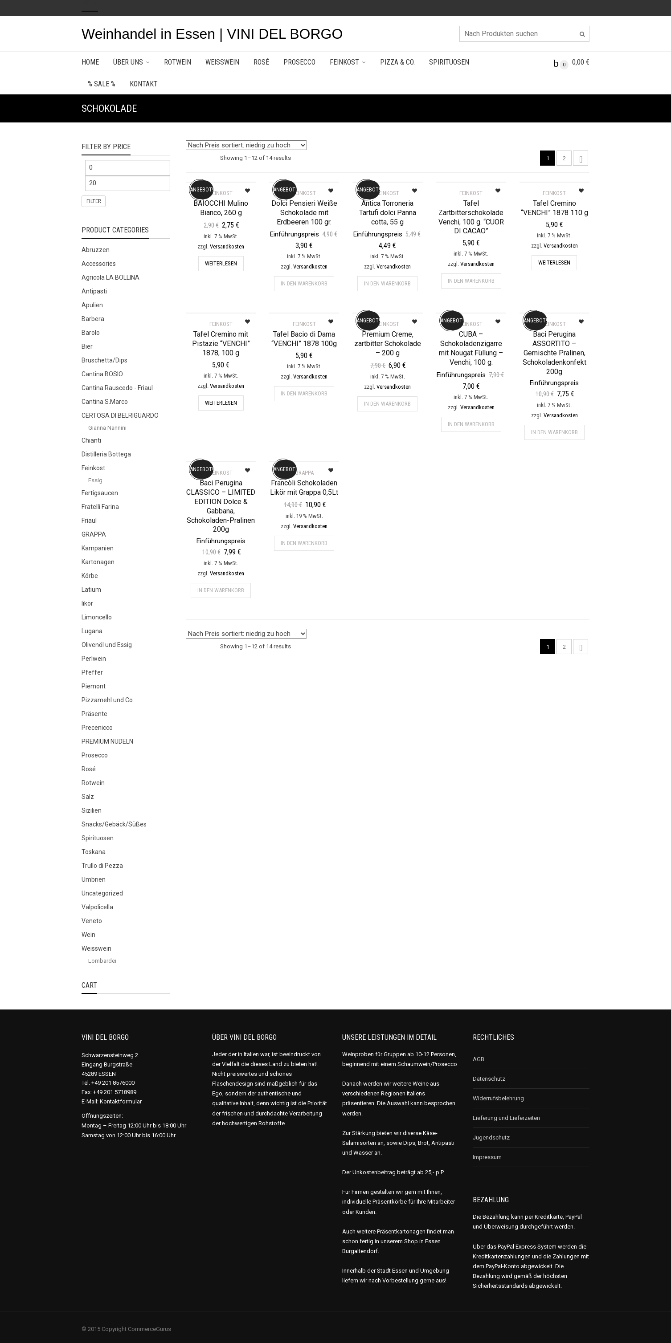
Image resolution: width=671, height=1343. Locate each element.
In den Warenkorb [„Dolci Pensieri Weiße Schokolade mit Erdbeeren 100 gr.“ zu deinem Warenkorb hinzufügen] (304, 283)
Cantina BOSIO (102, 374)
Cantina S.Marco (105, 401)
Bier (87, 346)
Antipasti (94, 291)
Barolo (91, 332)
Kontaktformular (121, 1101)
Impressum (487, 1157)
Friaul (89, 520)
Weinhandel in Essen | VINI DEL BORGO (212, 34)
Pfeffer (92, 672)
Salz (88, 796)
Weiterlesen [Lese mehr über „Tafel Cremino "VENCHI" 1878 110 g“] (554, 262)
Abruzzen (96, 249)
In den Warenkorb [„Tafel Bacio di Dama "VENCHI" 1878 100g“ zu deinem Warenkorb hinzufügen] (304, 393)
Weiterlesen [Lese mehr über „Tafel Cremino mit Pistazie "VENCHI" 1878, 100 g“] (221, 402)
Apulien (92, 305)
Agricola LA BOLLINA (110, 277)
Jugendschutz (491, 1137)
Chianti (91, 440)
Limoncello (97, 617)
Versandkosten (227, 246)
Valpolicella (97, 907)
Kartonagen (98, 562)
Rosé (261, 62)
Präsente (94, 713)
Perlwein (94, 658)
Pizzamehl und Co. (108, 700)
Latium (91, 589)
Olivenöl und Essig (107, 644)
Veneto (92, 920)
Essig (95, 480)
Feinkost (344, 62)
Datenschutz (489, 1078)
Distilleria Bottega (106, 454)
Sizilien (92, 810)
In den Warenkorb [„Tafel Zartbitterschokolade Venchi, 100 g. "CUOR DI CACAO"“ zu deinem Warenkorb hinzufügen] (471, 280)
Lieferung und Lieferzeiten (506, 1118)
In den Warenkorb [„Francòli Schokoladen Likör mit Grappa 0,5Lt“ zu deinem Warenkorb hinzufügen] (304, 543)
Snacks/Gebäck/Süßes (114, 824)
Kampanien (98, 548)
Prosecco (299, 62)
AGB (478, 1059)
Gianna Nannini (107, 427)
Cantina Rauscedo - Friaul (117, 387)
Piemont (94, 686)
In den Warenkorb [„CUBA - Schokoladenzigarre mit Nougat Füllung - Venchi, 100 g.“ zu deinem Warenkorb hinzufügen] (471, 424)
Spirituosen (449, 62)
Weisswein (222, 62)
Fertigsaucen (100, 493)
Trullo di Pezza (102, 865)
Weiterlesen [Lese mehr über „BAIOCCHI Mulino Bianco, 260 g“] (221, 263)
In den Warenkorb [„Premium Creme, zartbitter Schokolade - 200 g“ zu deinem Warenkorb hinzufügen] (387, 403)
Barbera (93, 318)
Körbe (90, 575)
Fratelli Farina (100, 506)
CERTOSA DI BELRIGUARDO (120, 415)
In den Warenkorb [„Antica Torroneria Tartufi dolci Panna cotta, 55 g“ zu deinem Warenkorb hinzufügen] (387, 283)
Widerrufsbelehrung (498, 1098)
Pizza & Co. (397, 62)
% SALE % (101, 84)
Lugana (92, 631)
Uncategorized (102, 893)
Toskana (94, 851)
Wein (88, 934)
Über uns (128, 62)
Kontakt (144, 84)
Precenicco (97, 727)
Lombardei (102, 960)
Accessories (99, 263)
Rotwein (177, 62)
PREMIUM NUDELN (107, 741)
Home (90, 62)
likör (87, 603)
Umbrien (94, 879)
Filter (93, 201)
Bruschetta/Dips (104, 360)
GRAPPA (94, 534)
